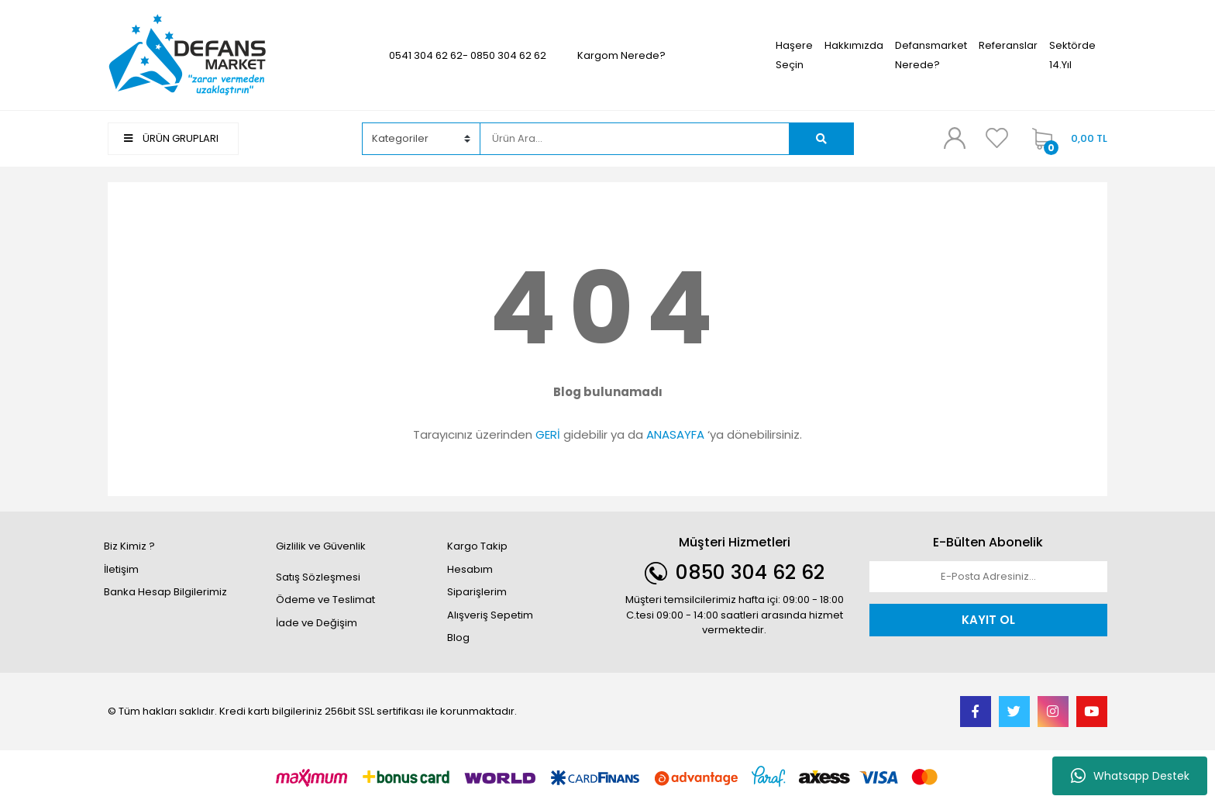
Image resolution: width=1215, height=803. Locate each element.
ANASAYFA (675, 434)
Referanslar (1008, 45)
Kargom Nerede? (621, 55)
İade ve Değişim (316, 622)
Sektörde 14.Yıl (1072, 55)
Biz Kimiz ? (129, 546)
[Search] (634, 138)
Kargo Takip (477, 546)
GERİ (547, 434)
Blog (458, 637)
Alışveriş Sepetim (490, 615)
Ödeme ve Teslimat (325, 599)
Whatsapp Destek (1130, 775)
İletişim (121, 569)
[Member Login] (954, 137)
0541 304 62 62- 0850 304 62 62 (467, 55)
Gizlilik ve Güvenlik (321, 546)
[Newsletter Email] (988, 576)
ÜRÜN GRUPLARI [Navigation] (171, 138)
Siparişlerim (477, 591)
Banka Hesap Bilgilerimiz (165, 591)
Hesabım (470, 569)
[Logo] (188, 54)
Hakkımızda (853, 45)
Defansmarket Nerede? (931, 55)
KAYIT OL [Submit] (988, 620)
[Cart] (1065, 138)
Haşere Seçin (794, 55)
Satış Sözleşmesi (318, 577)
